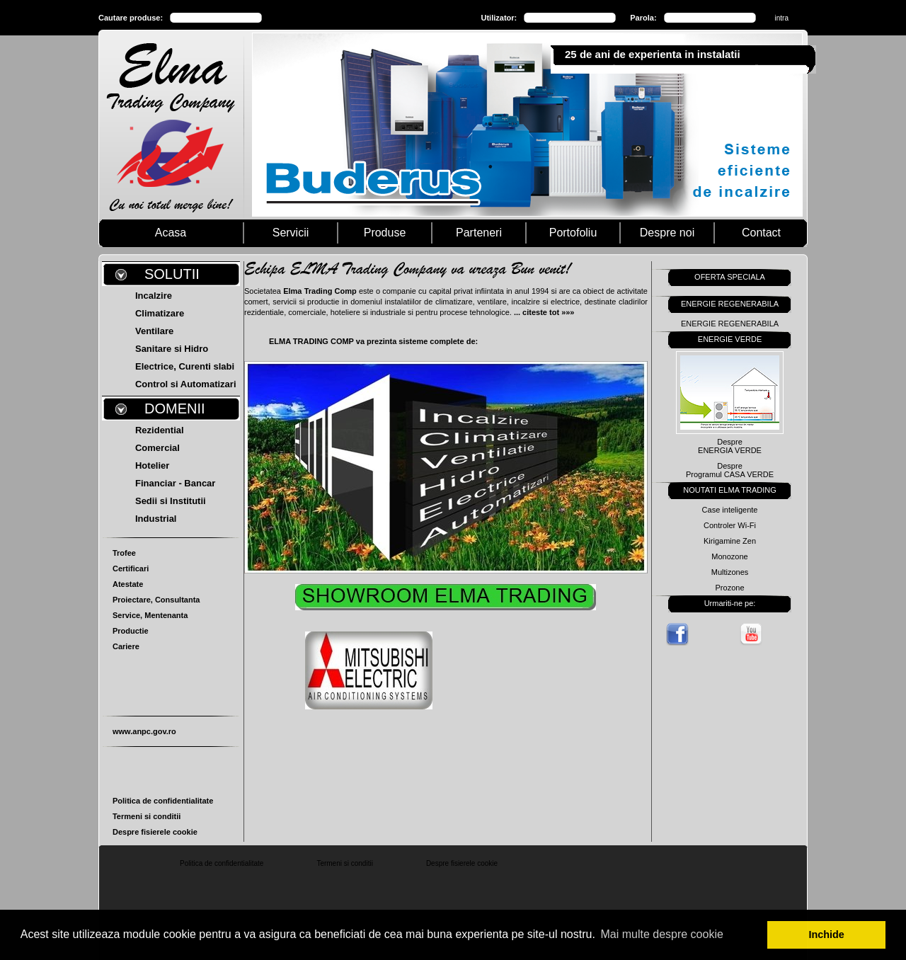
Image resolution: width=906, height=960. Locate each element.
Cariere (126, 646)
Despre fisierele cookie (155, 832)
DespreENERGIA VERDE (730, 446)
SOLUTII (172, 274)
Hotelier (152, 465)
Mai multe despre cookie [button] (661, 934)
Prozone (730, 587)
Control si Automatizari (185, 384)
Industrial (156, 518)
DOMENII (174, 408)
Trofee (124, 553)
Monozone (729, 556)
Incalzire (153, 295)
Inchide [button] (826, 934)
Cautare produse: (130, 17)
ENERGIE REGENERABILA (730, 323)
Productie (131, 631)
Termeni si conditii (146, 816)
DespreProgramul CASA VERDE (730, 470)
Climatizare (159, 313)
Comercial (157, 447)
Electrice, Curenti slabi (184, 366)
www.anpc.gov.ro (144, 731)
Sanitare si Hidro (171, 348)
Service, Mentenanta (150, 615)
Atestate (128, 584)
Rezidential (159, 430)
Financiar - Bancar (175, 483)
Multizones (730, 572)
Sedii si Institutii (170, 501)
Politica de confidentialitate (163, 800)
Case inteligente (730, 509)
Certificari (131, 568)
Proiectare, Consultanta (156, 599)
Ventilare (154, 331)
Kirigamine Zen (730, 541)
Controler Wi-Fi (730, 525)
